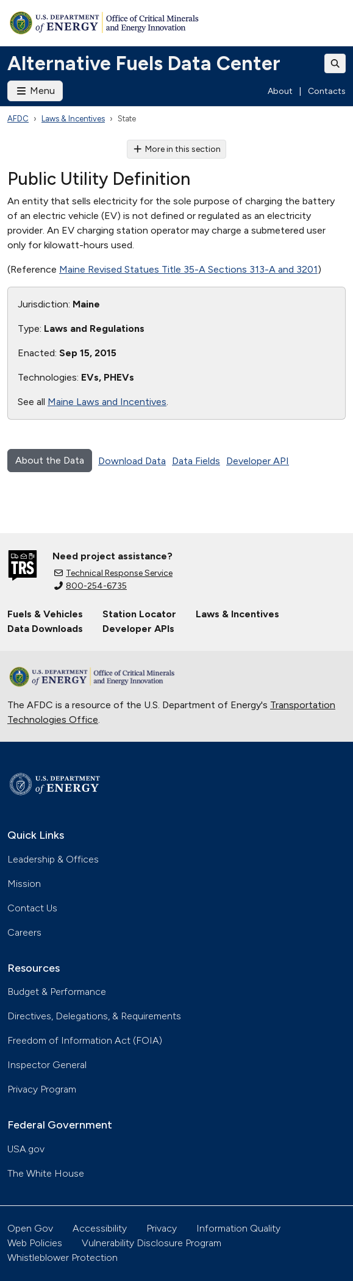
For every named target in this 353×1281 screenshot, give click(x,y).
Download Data (132, 461)
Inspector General (47, 1065)
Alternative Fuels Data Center (143, 63)
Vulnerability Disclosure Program (151, 1243)
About (280, 91)
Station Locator (139, 614)
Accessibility (100, 1228)
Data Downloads (45, 628)
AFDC (18, 118)
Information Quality (238, 1228)
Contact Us (32, 908)
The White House (45, 1173)
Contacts (327, 91)
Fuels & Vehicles (45, 614)
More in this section (176, 149)
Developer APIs (138, 628)
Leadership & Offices (53, 859)
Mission (24, 883)
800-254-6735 (90, 586)
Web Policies (34, 1243)
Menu (35, 90)
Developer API (257, 461)
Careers (24, 932)
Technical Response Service (113, 573)
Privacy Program (41, 1089)
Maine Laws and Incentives (107, 401)
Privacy (161, 1228)
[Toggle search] (335, 63)
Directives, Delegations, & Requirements (94, 1016)
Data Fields (196, 461)
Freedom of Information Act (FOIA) (84, 1040)
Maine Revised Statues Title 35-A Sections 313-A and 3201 (188, 269)
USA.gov (26, 1149)
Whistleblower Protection (62, 1257)
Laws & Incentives (73, 118)
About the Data (49, 460)
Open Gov (30, 1228)
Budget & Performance (56, 991)
